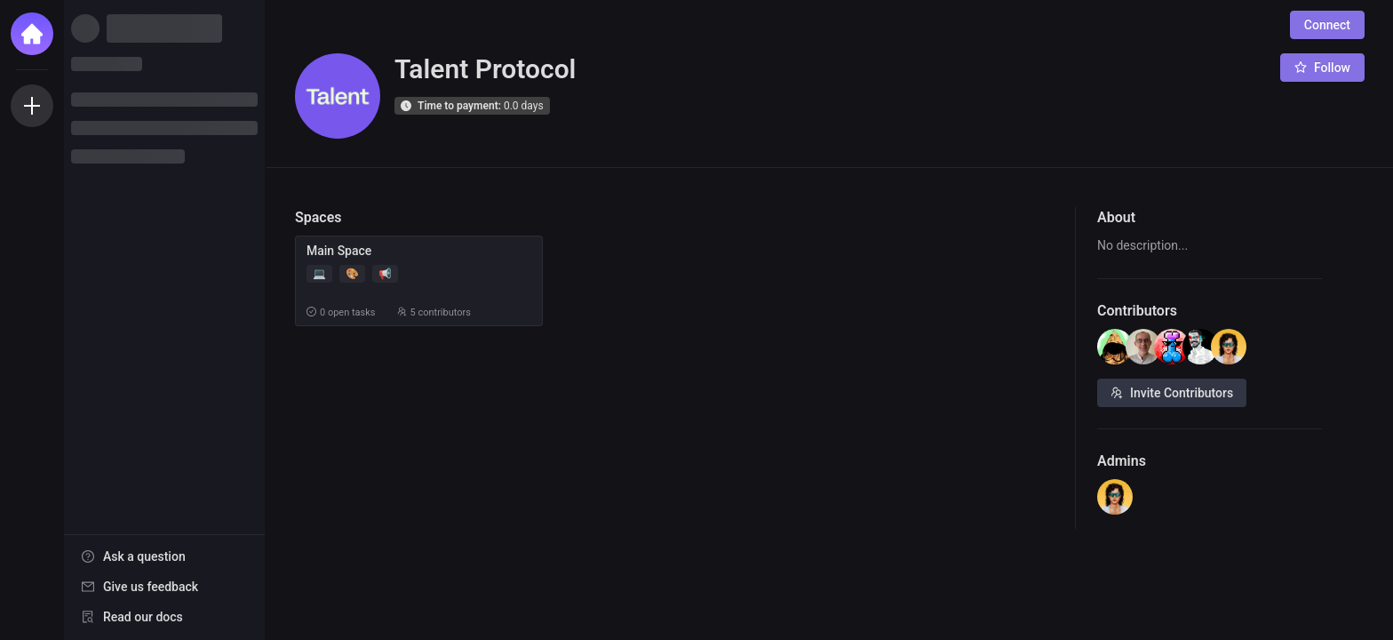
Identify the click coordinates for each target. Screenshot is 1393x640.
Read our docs (143, 617)
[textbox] (1209, 246)
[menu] (164, 587)
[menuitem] (164, 556)
